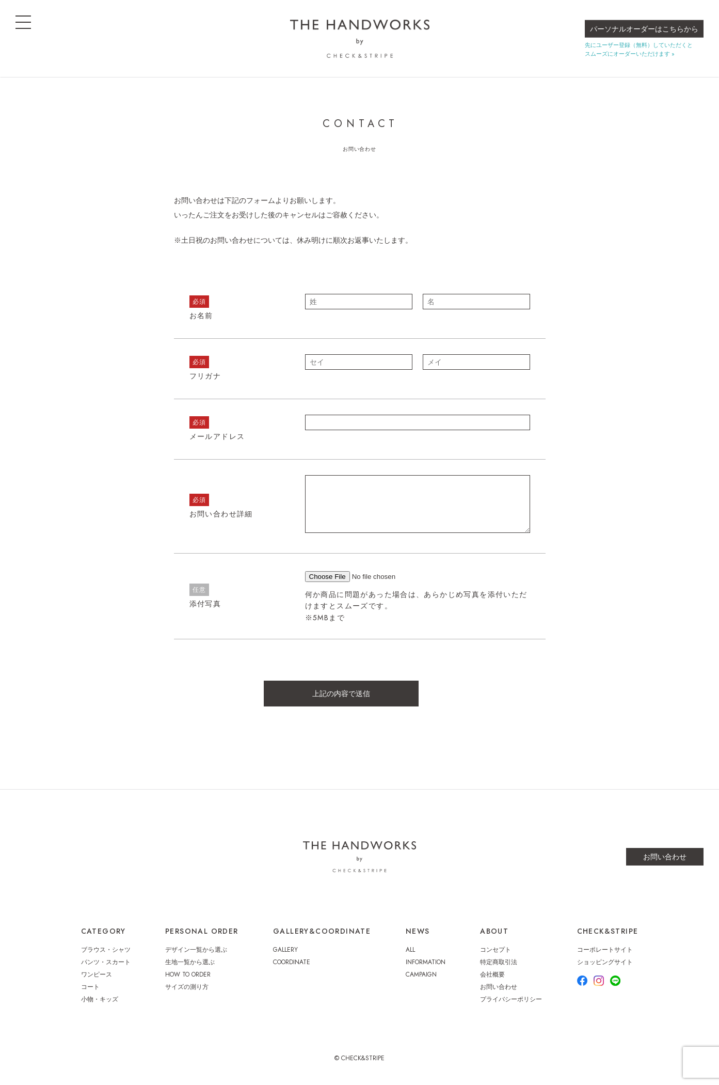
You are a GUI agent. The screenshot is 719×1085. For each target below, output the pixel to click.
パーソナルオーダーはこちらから (644, 29)
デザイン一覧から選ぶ (196, 949)
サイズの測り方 (187, 987)
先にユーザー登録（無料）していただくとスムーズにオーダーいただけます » (639, 49)
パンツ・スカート (106, 962)
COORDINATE (291, 962)
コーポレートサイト (605, 949)
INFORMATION (425, 962)
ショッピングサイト (605, 962)
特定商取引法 (498, 962)
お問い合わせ (664, 857)
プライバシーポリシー (511, 999)
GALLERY (285, 949)
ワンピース (96, 974)
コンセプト (495, 949)
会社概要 (492, 974)
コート (90, 987)
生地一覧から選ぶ (190, 962)
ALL (410, 949)
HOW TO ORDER (188, 974)
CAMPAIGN (421, 974)
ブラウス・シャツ (106, 949)
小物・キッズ (99, 999)
